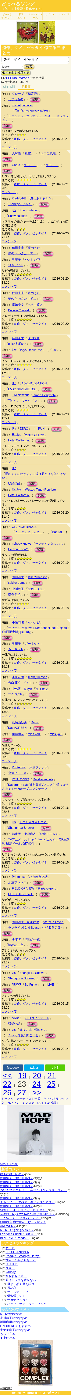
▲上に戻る (7, 1338)
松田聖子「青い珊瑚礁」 (16, 1178)
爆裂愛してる (16, 1296)
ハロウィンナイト (37, 1018)
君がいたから (47, 888)
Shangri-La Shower (21, 827)
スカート (30, 165)
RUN (41, 428)
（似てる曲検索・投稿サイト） (23, 8)
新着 (21, 16)
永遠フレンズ (38, 767)
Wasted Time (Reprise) (40, 489)
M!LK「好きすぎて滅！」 (17, 1230)
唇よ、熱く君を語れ (20, 1284)
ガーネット (32, 643)
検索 (29, 66)
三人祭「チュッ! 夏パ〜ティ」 (20, 1218)
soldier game (17, 582)
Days (34, 722)
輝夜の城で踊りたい (33, 1029)
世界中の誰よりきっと (20, 1260)
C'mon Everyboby (44, 395)
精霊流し (34, 93)
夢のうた (34, 247)
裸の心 (11, 1288)
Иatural (57, 532)
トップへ (7, 1098)
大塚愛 (16, 153)
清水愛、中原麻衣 (24, 834)
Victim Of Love (35, 435)
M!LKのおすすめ (11, 1314)
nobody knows (21, 543)
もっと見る (7, 1334)
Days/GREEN (17, 727)
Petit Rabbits (20, 779)
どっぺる (7, 16)
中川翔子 (18, 589)
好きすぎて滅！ (16, 1276)
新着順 (25, 86)
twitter (34, 1067)
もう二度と (35, 304)
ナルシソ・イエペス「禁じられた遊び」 (27, 1202)
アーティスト (35, 16)
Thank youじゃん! (20, 204)
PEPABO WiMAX (17, 78)
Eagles (16, 434)
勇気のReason (37, 577)
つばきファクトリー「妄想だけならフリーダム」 (33, 1190)
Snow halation (29, 210)
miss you (34, 734)
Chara (16, 165)
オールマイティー (19, 1292)
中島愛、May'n (22, 688)
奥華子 (16, 259)
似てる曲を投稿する (16, 72)
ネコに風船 (48, 153)
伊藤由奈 (18, 734)
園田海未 (18, 577)
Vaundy (10, 1272)
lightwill (31, 1392)
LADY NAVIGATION (33, 383)
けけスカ (11, 1264)
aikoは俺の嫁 (9, 1164)
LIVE (50, 984)
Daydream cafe (43, 779)
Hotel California (18, 440)
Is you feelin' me (31, 350)
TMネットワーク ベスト (24, 400)
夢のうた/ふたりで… (22, 253)
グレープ (18, 93)
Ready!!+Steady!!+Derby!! (22, 1256)
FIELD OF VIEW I (20, 894)
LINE (55, 1067)
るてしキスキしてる (33, 822)
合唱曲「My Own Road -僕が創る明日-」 (27, 1214)
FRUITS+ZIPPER (17, 1252)
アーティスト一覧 (28, 1098)
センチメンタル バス (49, 543)
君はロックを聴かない (20, 1280)
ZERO (24, 428)
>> (36, 1092)
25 (51, 1084)
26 (7, 1092)
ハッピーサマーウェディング (27, 1304)
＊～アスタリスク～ (28, 532)
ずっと (10, 1248)
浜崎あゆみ (19, 722)
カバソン (49, 14)
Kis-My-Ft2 (19, 198)
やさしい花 (32, 259)
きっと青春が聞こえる (23, 1035)
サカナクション (17, 1300)
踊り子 (10, 1268)
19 (22, 1075)
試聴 (35, 99)
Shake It (33, 338)
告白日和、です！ (20, 682)
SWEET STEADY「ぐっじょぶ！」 (24, 1210)
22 (7, 1084)
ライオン (42, 688)
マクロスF (15, 694)
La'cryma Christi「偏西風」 (18, 1234)
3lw (14, 349)
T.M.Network (20, 395)
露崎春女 (18, 304)
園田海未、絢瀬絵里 (25, 922)
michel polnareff (22, 105)
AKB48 (16, 1017)
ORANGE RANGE (24, 526)
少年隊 (16, 939)
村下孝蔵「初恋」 (12, 1174)
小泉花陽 (18, 622)
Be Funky (31, 984)
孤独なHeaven (37, 677)
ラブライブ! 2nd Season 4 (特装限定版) (35, 927)
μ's (14, 210)
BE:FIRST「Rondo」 (14, 1238)
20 (37, 1075)
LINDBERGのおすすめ (15, 1326)
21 (52, 1075)
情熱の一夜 (32, 939)
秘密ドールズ (49, 834)
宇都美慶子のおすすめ (15, 1330)
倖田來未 (18, 247)
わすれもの (15, 99)
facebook (13, 1067)
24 (36, 1084)
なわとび (34, 622)
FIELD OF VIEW (23, 888)
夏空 (28, 153)
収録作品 (14, 483)
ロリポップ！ (51, 1392)
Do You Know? (18, 549)
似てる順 (9, 86)
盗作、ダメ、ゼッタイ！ (30, 139)
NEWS (16, 984)
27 (22, 1092)
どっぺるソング (18, 4)
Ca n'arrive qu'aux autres (31, 110)
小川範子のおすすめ (13, 1318)
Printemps (19, 767)
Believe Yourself (19, 310)
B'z (14, 383)
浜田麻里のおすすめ (13, 1322)
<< (7, 1075)
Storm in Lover (53, 922)
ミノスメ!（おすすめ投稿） (40, 1102)
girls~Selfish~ (17, 343)
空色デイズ (35, 589)
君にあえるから (40, 198)
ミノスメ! (64, 14)
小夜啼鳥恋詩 (38, 877)
